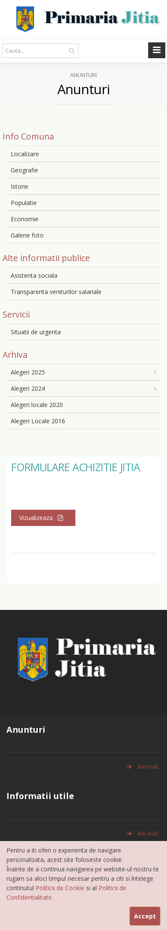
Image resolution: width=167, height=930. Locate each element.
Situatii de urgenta (36, 332)
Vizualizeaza (43, 518)
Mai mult (142, 766)
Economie (25, 219)
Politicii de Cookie (61, 888)
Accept (145, 916)
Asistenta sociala (34, 275)
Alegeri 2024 (28, 388)
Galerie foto (27, 235)
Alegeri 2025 (28, 372)
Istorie (19, 186)
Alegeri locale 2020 (37, 405)
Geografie (24, 170)
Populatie (24, 203)
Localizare (25, 154)
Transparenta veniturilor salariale (56, 292)
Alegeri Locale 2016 (38, 421)
